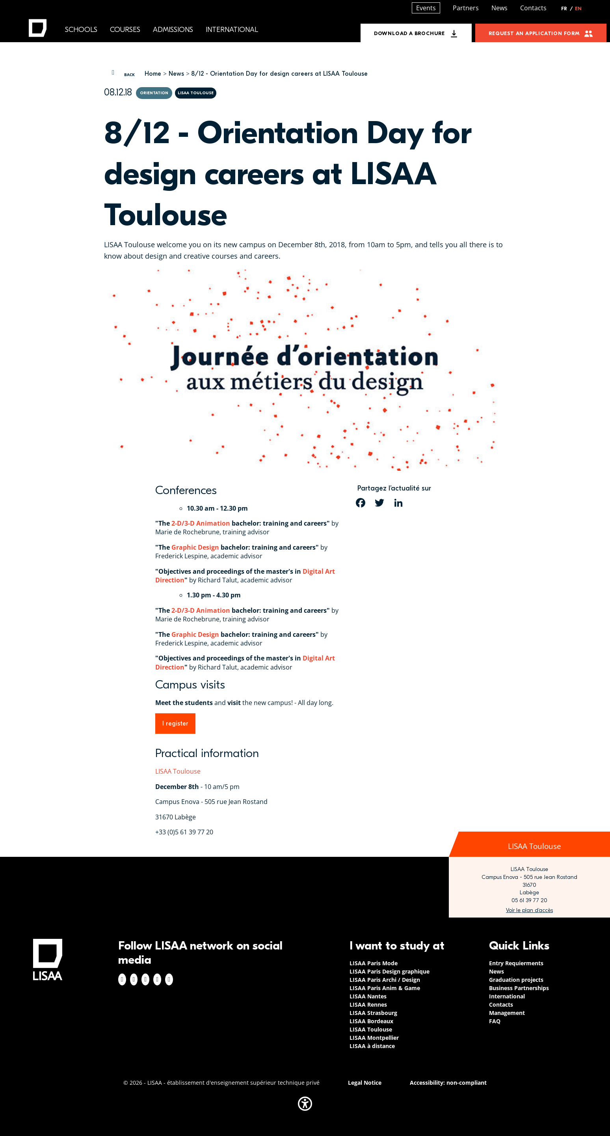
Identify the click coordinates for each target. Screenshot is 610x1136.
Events (426, 8)
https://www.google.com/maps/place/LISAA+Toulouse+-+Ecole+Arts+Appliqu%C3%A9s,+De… (529, 910)
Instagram (134, 979)
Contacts (533, 8)
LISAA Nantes (368, 996)
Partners (466, 8)
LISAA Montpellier (374, 1037)
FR (567, 8)
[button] (305, 1103)
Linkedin (145, 979)
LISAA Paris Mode (374, 963)
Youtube (169, 979)
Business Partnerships (519, 988)
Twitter (157, 979)
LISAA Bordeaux (371, 1021)
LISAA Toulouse (178, 771)
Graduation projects (516, 979)
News (176, 73)
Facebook (122, 979)
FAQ (494, 1021)
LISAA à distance (372, 1046)
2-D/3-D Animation (200, 523)
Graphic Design (195, 547)
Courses (125, 30)
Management (507, 1013)
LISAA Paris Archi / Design (385, 979)
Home (153, 73)
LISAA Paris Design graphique (390, 971)
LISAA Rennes (368, 1004)
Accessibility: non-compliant (448, 1082)
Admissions (173, 30)
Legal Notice (364, 1082)
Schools (81, 30)
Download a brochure (409, 33)
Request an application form (534, 33)
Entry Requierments (516, 963)
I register (175, 723)
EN (578, 8)
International (232, 30)
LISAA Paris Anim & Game (385, 988)
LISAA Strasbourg (373, 1013)
